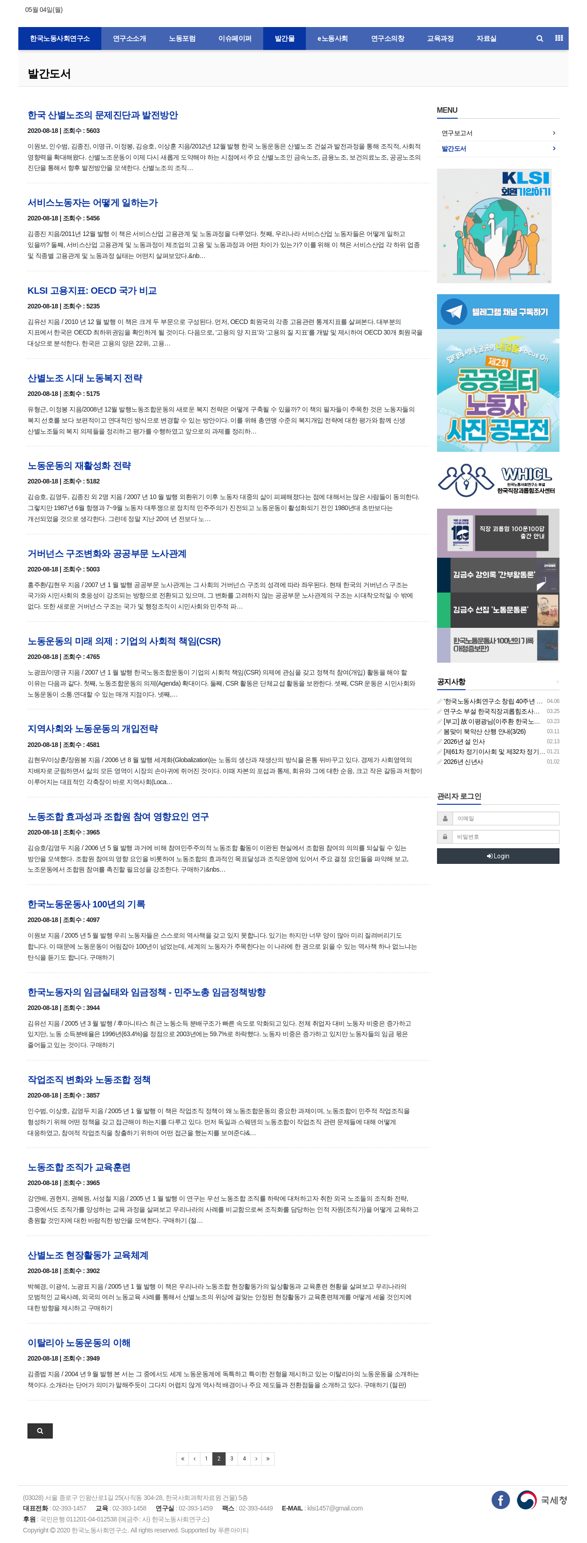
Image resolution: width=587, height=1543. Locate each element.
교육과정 (440, 38)
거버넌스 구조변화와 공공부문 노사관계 (107, 554)
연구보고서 (457, 133)
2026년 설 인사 (461, 741)
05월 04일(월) (43, 9)
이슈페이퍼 (235, 38)
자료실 (486, 38)
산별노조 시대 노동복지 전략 (85, 378)
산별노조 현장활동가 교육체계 (88, 1255)
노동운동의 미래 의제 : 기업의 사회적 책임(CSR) (124, 641)
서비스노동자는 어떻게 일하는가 (92, 203)
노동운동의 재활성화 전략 (79, 466)
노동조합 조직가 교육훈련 (79, 1167)
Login (498, 856)
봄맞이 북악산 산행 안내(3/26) (481, 731)
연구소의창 (387, 38)
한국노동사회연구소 (60, 38)
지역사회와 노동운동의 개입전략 (92, 729)
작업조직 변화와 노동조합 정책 (89, 1080)
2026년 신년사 (460, 761)
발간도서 (49, 73)
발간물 (285, 38)
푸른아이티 (233, 1530)
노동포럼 (182, 38)
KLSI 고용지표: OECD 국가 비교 (92, 291)
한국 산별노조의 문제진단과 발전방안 (102, 115)
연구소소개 (129, 38)
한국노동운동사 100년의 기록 (86, 904)
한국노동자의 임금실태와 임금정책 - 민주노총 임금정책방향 (147, 992)
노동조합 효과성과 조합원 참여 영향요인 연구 (118, 817)
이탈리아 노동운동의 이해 (79, 1343)
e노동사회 (332, 38)
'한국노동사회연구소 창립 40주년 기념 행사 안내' (507, 701)
